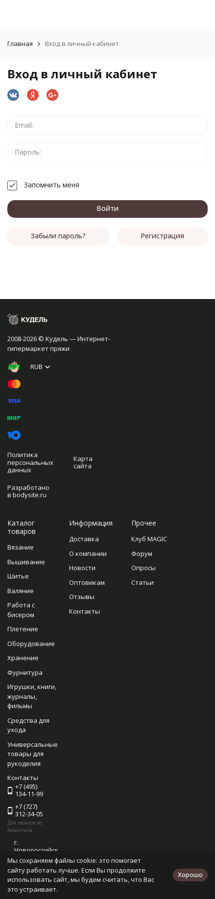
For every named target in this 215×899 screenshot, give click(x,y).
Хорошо (190, 874)
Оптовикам (87, 582)
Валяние (20, 590)
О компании (88, 553)
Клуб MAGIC (149, 538)
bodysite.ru (30, 494)
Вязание (20, 547)
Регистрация (162, 235)
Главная (20, 43)
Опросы (143, 567)
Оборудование (31, 643)
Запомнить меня (43, 184)
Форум (141, 553)
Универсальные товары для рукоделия (32, 754)
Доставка (84, 538)
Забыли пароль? (58, 235)
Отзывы (82, 596)
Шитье (18, 576)
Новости (82, 567)
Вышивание (26, 561)
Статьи (142, 582)
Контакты (84, 611)
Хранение (23, 657)
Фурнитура (25, 672)
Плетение (22, 628)
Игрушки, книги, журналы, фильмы (31, 696)
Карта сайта (83, 462)
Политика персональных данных (30, 462)
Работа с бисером (21, 609)
